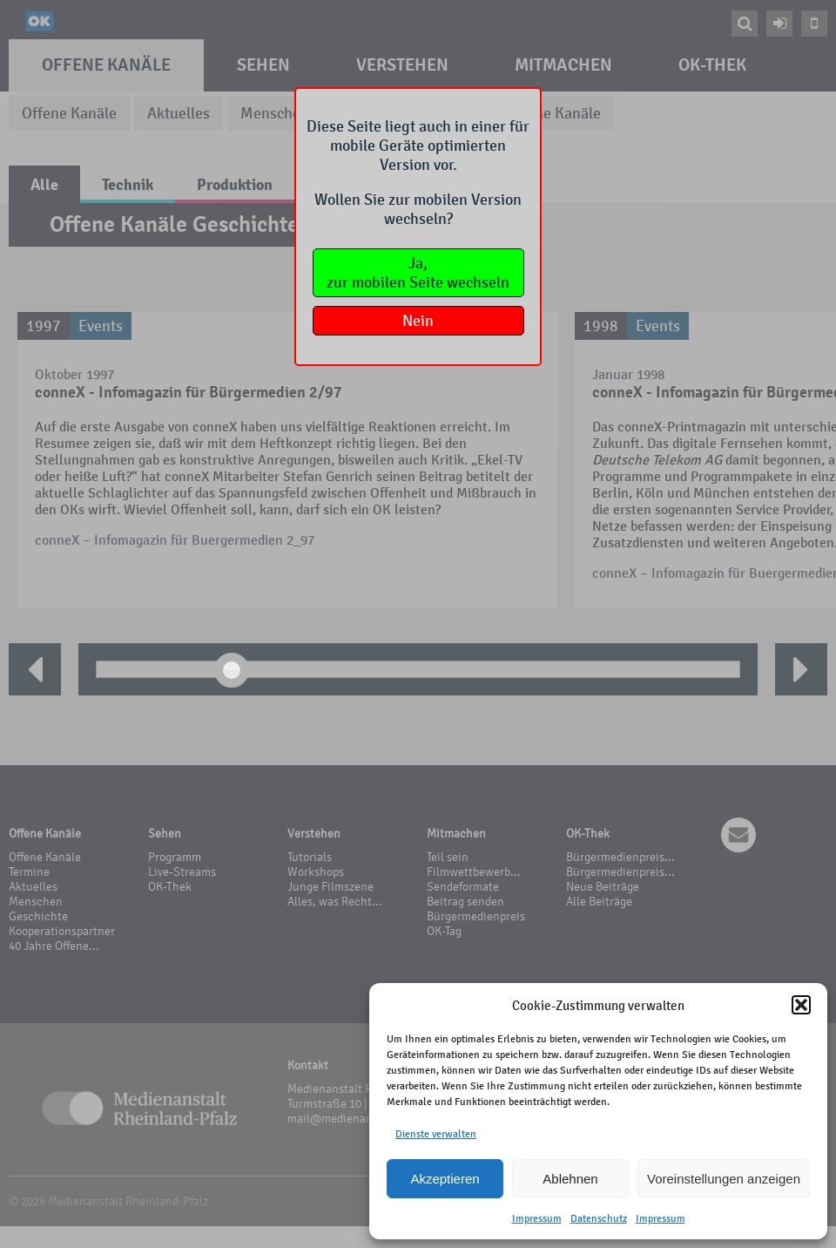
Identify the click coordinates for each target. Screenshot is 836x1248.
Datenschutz (598, 1218)
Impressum (537, 1218)
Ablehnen (570, 1178)
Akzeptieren (444, 1178)
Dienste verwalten (435, 1134)
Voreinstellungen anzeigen (723, 1178)
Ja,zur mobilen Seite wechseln (418, 273)
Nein (418, 320)
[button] (801, 1005)
